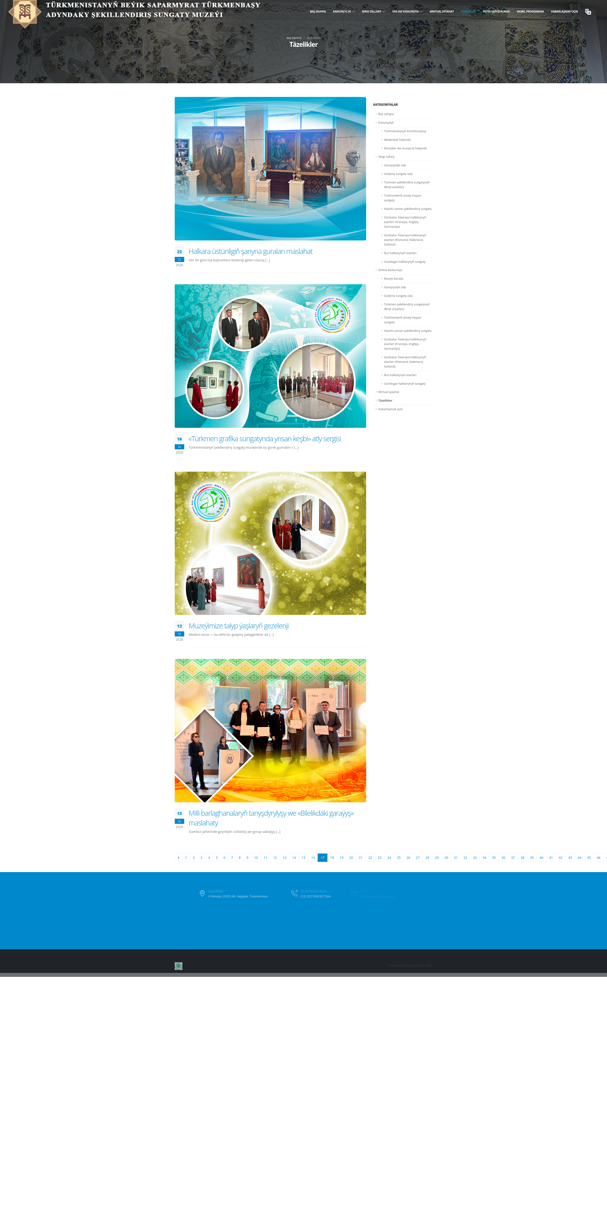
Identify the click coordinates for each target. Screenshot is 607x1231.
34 (484, 857)
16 (313, 857)
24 (389, 857)
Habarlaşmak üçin (564, 11)
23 (379, 857)
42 (560, 857)
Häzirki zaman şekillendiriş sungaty (408, 209)
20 (351, 857)
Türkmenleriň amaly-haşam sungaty (402, 198)
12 (275, 857)
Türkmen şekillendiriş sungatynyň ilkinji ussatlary (407, 184)
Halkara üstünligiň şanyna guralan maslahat (251, 251)
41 (551, 857)
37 (513, 857)
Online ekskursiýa (407, 11)
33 (475, 857)
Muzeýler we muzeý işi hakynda (405, 148)
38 (522, 857)
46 (599, 857)
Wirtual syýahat (441, 11)
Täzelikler (468, 11)
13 (284, 857)
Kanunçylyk (344, 11)
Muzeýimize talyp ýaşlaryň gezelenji (239, 625)
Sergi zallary (373, 11)
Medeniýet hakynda (397, 140)
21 (360, 857)
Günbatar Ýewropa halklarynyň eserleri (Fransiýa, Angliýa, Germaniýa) (405, 222)
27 (418, 857)
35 (494, 857)
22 (370, 857)
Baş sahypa (318, 11)
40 (541, 857)
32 (465, 857)
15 (303, 857)
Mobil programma (530, 11)
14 (294, 857)
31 (456, 857)
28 (427, 857)
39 (532, 857)
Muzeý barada (393, 279)
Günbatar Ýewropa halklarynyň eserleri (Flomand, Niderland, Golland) (405, 239)
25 (398, 857)
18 (332, 857)
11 (265, 857)
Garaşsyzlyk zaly (395, 165)
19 (341, 857)
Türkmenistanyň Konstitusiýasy (405, 131)
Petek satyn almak (496, 11)
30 (446, 857)
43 (570, 857)
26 (408, 857)
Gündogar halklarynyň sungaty (405, 262)
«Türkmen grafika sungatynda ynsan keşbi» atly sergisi (265, 438)
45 (589, 857)
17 (322, 857)
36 (503, 857)
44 (579, 857)
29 (437, 857)
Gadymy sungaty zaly (398, 174)
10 (256, 857)
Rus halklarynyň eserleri (400, 253)
